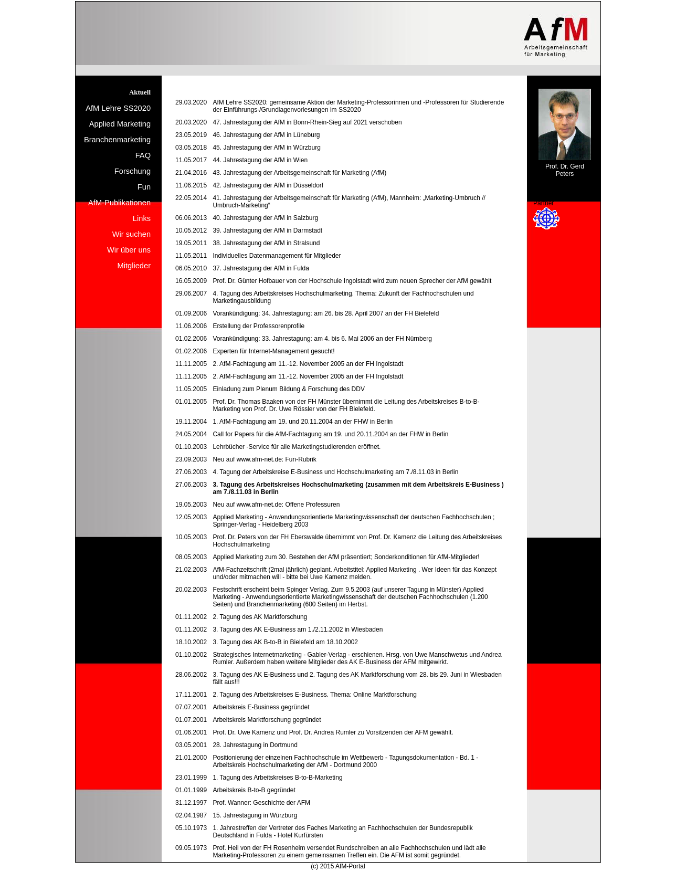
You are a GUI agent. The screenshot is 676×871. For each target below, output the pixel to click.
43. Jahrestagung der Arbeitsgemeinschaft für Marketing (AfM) (299, 172)
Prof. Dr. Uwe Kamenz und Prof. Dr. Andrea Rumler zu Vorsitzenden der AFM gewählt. (333, 732)
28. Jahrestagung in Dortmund (255, 745)
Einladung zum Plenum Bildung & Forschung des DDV (289, 389)
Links (142, 218)
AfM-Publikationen (119, 202)
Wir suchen (131, 234)
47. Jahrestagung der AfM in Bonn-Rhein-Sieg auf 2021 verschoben (307, 122)
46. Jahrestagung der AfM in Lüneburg (266, 135)
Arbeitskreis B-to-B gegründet (254, 790)
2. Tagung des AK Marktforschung (260, 617)
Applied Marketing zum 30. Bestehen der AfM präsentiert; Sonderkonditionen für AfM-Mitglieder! (346, 557)
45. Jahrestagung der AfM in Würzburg (266, 147)
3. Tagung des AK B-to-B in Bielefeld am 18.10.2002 (285, 642)
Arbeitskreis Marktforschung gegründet (267, 719)
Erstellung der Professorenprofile (258, 326)
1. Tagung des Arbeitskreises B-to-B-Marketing (277, 777)
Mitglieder (134, 265)
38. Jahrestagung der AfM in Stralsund (266, 243)
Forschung (132, 171)
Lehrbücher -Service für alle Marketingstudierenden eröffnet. (297, 446)
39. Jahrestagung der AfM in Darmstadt (267, 230)
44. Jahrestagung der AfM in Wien (260, 160)
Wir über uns (129, 250)
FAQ (143, 155)
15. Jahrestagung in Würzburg (255, 815)
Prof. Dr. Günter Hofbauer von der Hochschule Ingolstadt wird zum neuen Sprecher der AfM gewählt (352, 281)
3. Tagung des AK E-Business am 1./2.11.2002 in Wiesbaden (298, 629)
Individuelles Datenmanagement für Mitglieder (277, 255)
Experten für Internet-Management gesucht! (273, 351)
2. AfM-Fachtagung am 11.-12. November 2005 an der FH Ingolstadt (308, 364)
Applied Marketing (120, 124)
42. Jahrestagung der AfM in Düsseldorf (268, 185)
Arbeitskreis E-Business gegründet (261, 707)
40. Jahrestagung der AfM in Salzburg (265, 218)
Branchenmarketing (117, 139)
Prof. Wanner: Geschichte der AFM (261, 802)
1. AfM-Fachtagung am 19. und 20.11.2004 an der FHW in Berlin (303, 421)
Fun (144, 187)
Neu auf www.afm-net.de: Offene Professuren (276, 504)
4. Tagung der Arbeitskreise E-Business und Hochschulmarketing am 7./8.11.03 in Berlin (335, 472)
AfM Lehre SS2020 (118, 108)
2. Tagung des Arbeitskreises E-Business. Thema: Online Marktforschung (314, 694)
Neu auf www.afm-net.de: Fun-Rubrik (264, 459)
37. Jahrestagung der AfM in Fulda (261, 268)
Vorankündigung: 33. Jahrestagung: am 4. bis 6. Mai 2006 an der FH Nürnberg (322, 338)
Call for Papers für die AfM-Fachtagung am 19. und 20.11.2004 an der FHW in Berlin (330, 434)
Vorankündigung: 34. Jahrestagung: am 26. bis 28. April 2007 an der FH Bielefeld (326, 313)
